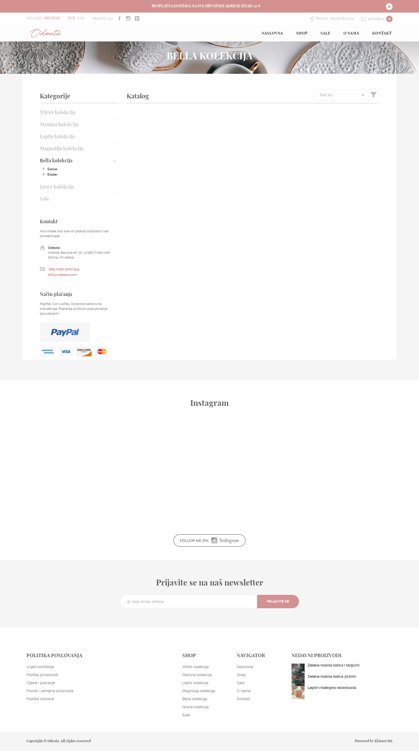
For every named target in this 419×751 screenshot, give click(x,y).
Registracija (342, 19)
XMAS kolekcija (57, 112)
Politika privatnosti (42, 675)
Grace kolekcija (57, 187)
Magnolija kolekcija (61, 149)
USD (81, 18)
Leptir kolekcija (57, 136)
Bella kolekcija (56, 161)
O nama (351, 33)
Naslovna (272, 33)
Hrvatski (52, 18)
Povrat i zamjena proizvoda (49, 691)
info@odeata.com (62, 275)
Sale (325, 33)
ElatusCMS (384, 741)
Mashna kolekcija (59, 124)
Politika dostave (40, 699)
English (33, 18)
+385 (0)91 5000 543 (63, 269)
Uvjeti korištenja (40, 667)
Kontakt (382, 33)
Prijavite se (278, 601)
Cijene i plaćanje (40, 683)
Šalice (52, 169)
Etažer (52, 174)
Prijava (322, 19)
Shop (301, 33)
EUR (71, 18)
